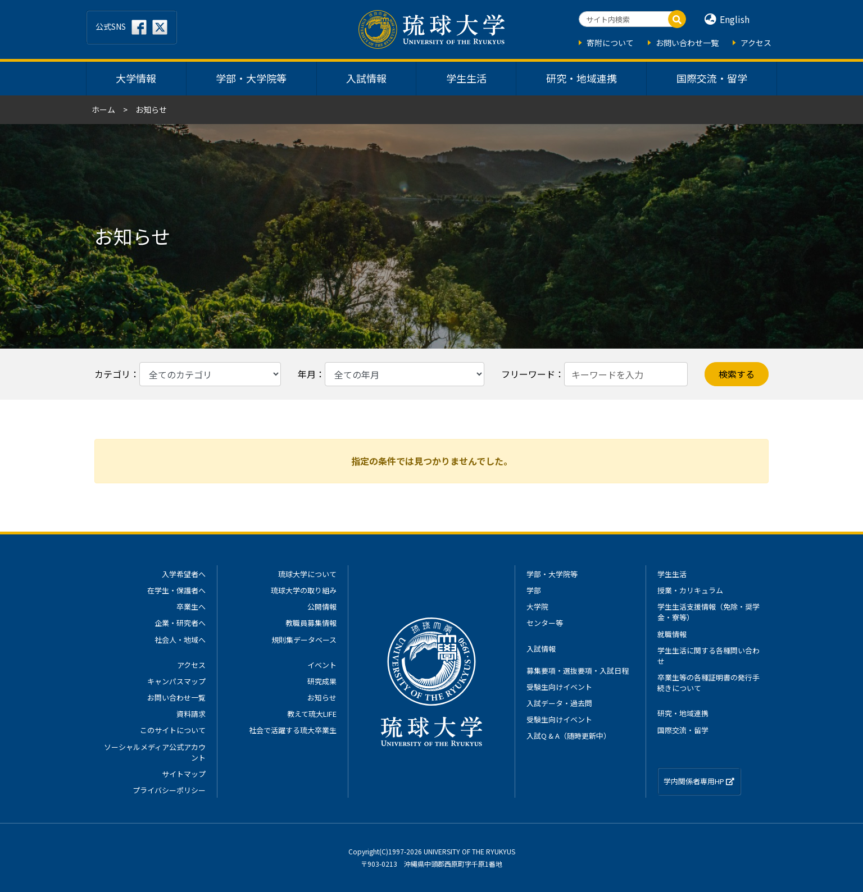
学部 (533, 590)
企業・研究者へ (180, 622)
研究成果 (322, 681)
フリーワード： (532, 374)
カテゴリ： (116, 374)
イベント (322, 665)
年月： (311, 374)
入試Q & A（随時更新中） (568, 735)
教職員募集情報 (311, 622)
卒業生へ (191, 606)
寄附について (610, 42)
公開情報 (322, 606)
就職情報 (672, 634)
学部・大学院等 (251, 78)
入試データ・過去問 (559, 703)
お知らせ (322, 697)
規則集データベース (304, 639)
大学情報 (136, 78)
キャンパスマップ (176, 681)
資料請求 (191, 713)
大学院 (537, 606)
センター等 (544, 622)
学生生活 (466, 78)
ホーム (103, 109)
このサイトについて (173, 730)
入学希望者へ (184, 574)
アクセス (756, 42)
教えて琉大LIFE (312, 713)
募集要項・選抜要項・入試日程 (577, 670)
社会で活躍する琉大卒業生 (293, 730)
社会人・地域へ (180, 639)
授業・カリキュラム (690, 590)
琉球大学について (307, 574)
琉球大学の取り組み (304, 590)
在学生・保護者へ (176, 590)
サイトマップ (184, 774)
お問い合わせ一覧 (687, 42)
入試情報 (366, 78)
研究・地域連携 (581, 78)
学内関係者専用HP (699, 781)
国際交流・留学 (711, 78)
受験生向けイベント (559, 686)
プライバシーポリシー (169, 790)
